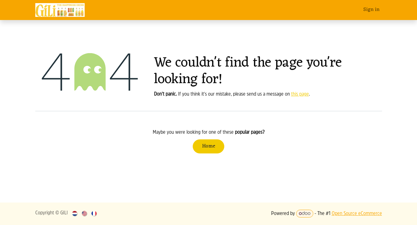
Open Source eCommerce (357, 213)
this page (300, 94)
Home (208, 146)
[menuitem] (75, 214)
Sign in (371, 9)
